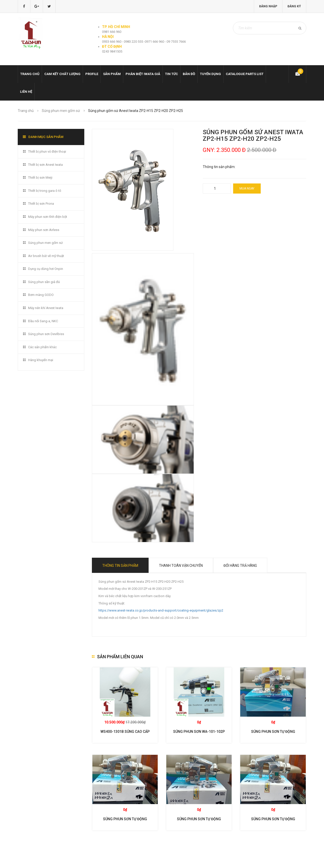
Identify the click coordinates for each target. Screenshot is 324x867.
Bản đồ (189, 74)
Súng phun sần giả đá (44, 282)
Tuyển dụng (210, 74)
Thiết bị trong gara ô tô (44, 191)
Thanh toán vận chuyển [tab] (181, 566)
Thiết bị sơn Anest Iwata (45, 165)
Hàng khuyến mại (40, 360)
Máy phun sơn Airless (43, 230)
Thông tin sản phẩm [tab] (120, 566)
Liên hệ (26, 91)
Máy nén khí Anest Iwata (45, 308)
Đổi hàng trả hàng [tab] (240, 566)
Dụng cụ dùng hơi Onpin (45, 269)
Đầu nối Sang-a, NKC (43, 321)
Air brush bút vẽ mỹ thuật (46, 256)
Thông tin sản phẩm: (219, 167)
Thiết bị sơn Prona (41, 203)
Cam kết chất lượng (62, 74)
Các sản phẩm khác (42, 347)
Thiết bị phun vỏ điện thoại (47, 151)
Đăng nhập (268, 6)
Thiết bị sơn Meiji (40, 177)
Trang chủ (29, 74)
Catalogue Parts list (245, 74)
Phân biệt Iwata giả (143, 74)
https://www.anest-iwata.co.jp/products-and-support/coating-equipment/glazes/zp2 (160, 610)
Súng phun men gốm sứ (61, 111)
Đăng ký (294, 6)
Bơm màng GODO (41, 295)
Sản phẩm (112, 74)
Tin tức (171, 74)
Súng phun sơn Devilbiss (46, 334)
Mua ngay (246, 188)
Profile (91, 74)
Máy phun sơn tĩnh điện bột (47, 217)
